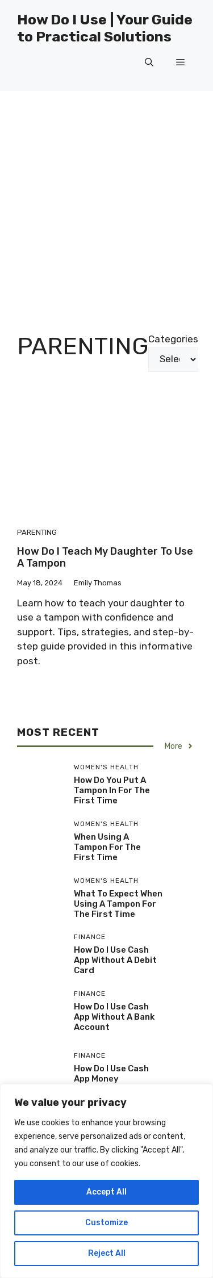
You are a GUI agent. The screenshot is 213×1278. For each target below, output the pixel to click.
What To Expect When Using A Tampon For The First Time (118, 904)
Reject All (107, 1253)
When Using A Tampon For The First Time (107, 847)
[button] (149, 62)
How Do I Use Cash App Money (111, 1073)
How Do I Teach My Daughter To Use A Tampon (105, 557)
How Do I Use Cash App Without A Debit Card (115, 960)
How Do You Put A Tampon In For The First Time (112, 790)
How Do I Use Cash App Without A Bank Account (114, 1017)
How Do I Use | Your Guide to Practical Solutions (105, 28)
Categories (173, 339)
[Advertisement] (106, 203)
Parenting (37, 532)
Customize (106, 1222)
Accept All (106, 1192)
